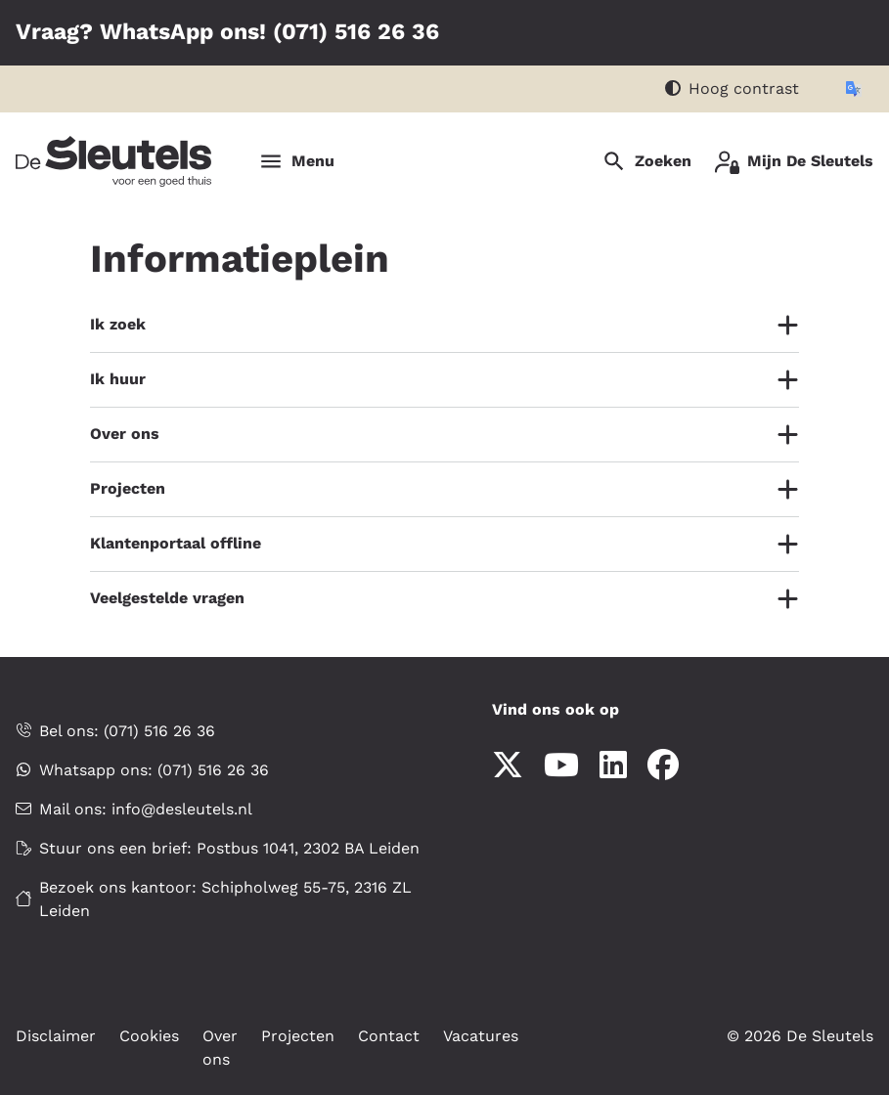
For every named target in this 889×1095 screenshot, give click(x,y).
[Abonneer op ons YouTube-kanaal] (561, 766)
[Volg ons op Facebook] (663, 766)
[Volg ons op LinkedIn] (613, 766)
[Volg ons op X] (507, 766)
